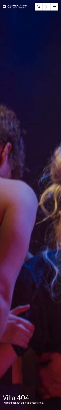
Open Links (46, 7)
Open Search (38, 7)
